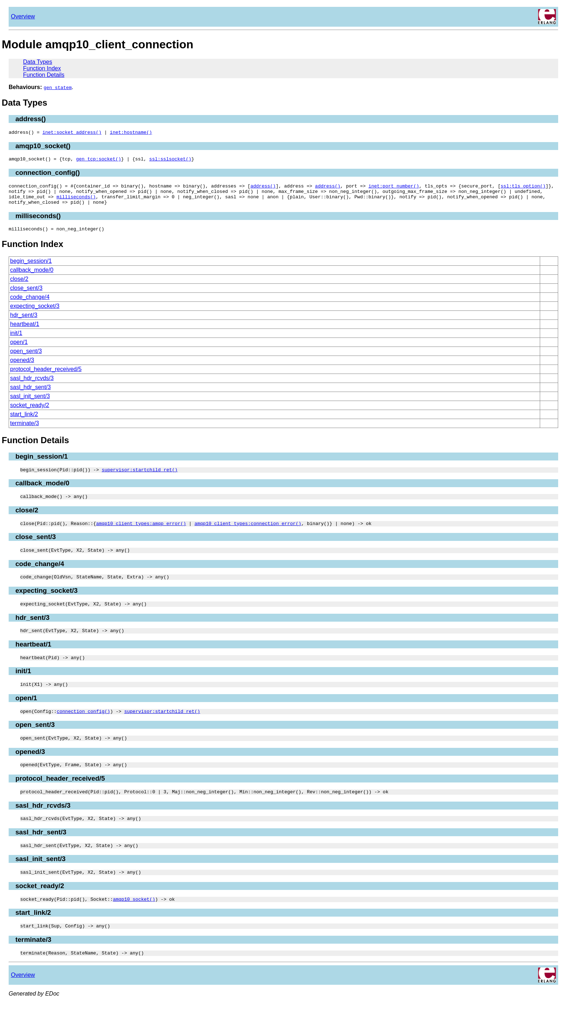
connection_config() (47, 174)
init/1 (16, 341)
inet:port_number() (393, 189)
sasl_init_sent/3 (30, 404)
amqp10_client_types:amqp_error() (141, 534)
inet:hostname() (131, 133)
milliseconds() (76, 202)
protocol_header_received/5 (45, 377)
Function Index (42, 68)
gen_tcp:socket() (98, 161)
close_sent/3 (26, 295)
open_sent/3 (26, 359)
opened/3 (22, 368)
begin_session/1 (31, 268)
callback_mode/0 (31, 277)
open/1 (19, 350)
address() (30, 119)
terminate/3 (24, 431)
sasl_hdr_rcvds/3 (32, 386)
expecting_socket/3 (34, 313)
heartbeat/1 (24, 331)
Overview (23, 16)
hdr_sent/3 (23, 322)
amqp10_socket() (43, 147)
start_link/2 (24, 422)
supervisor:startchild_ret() (140, 478)
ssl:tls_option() (523, 189)
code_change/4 (29, 304)
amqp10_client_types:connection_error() (248, 534)
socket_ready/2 (29, 413)
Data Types (37, 62)
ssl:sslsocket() (170, 161)
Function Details (43, 75)
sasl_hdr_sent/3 (30, 395)
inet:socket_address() (72, 133)
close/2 (19, 286)
